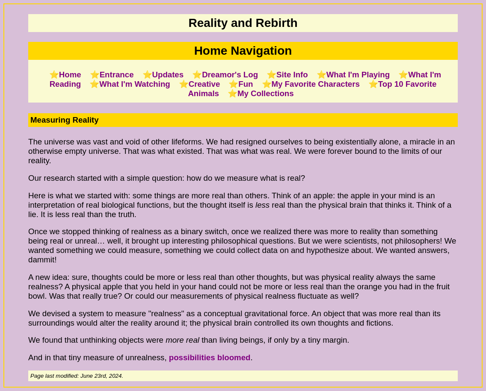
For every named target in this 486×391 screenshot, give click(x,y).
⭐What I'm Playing (353, 74)
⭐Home (65, 74)
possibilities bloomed (210, 357)
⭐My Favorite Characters (311, 83)
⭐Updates (163, 74)
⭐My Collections (261, 93)
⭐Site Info (287, 74)
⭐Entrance (112, 74)
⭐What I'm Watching (129, 83)
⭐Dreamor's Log (225, 74)
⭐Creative (199, 83)
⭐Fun (240, 83)
